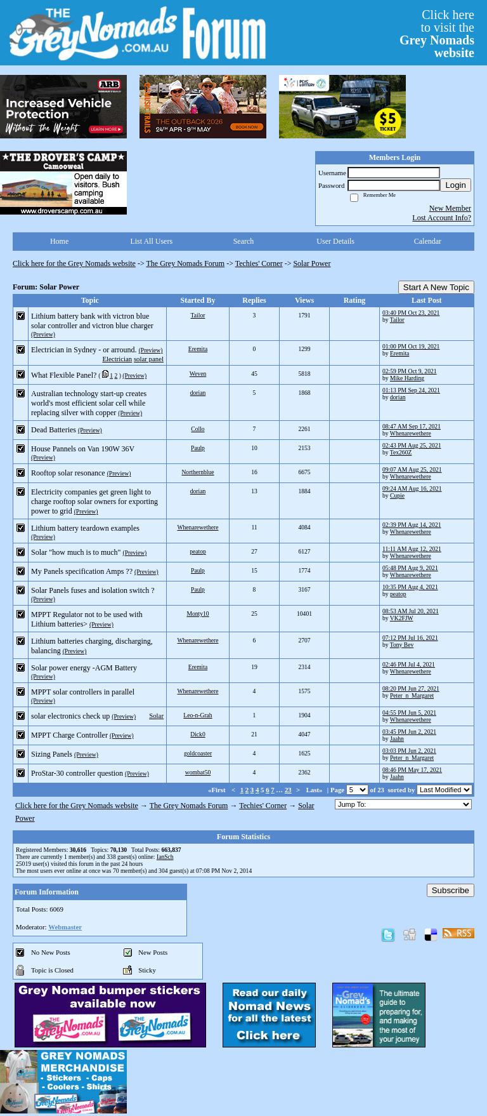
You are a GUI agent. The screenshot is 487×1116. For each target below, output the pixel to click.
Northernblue (197, 471)
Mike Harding (407, 378)
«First (217, 790)
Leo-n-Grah (197, 715)
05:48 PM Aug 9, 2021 (410, 567)
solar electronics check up (70, 716)
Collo (197, 428)
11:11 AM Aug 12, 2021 (411, 548)
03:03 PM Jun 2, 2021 (409, 750)
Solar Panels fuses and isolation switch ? (93, 590)
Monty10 (197, 613)
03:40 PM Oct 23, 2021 (410, 312)
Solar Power (311, 263)
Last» (315, 790)
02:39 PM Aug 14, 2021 (411, 524)
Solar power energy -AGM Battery (84, 667)
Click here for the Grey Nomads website (74, 263)
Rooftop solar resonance (68, 472)
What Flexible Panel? (63, 375)
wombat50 (198, 772)
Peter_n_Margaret (412, 695)
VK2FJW (401, 617)
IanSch (165, 856)
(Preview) (43, 334)
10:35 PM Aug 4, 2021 (410, 586)
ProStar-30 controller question (77, 773)
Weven (198, 373)
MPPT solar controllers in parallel (82, 692)
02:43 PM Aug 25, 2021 (411, 445)
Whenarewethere (410, 433)
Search (243, 241)
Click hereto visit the (436, 34)
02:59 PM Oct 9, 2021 (409, 371)
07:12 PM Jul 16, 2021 (410, 637)
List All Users (151, 241)
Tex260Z (401, 452)
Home (59, 241)
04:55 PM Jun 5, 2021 (409, 712)
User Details (335, 241)
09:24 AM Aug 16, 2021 (412, 488)
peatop (198, 551)
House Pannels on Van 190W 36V (82, 448)
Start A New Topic (436, 287)
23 (288, 790)
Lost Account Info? (441, 217)
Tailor (198, 315)
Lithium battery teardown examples (85, 528)
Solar (156, 715)
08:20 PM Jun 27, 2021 (410, 688)
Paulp (198, 447)
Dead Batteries (53, 429)
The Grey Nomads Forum (185, 263)
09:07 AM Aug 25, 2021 (412, 469)
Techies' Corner (259, 263)
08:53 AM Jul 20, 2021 (410, 611)
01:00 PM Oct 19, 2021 (410, 346)
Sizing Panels (51, 754)
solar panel (149, 358)
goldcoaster (198, 753)
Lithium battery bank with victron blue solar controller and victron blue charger (92, 321)
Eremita (197, 348)
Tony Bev (401, 644)
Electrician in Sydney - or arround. (84, 349)
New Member (450, 208)
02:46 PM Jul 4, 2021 (408, 664)
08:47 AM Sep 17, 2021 (411, 426)
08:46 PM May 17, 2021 (412, 769)
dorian (198, 392)
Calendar (427, 241)
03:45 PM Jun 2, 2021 (409, 731)
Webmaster (65, 927)
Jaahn (397, 738)
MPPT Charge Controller (69, 735)
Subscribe (450, 890)
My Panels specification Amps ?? (82, 571)
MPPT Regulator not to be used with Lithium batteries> (87, 619)
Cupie (397, 495)
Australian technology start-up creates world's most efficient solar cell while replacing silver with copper (88, 403)
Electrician (117, 358)
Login (455, 185)
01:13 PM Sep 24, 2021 (411, 390)
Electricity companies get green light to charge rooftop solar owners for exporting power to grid (94, 501)
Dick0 (197, 734)
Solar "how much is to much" (75, 552)
